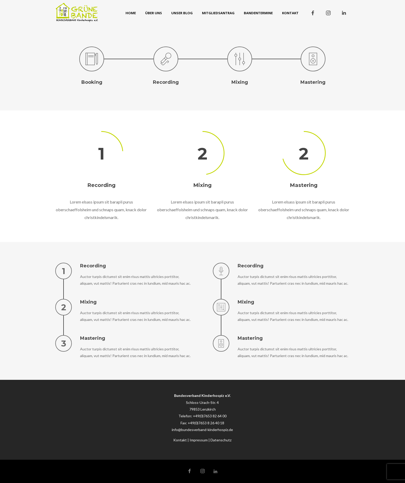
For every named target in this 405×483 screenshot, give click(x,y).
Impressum (199, 440)
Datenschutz (221, 440)
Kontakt (180, 440)
